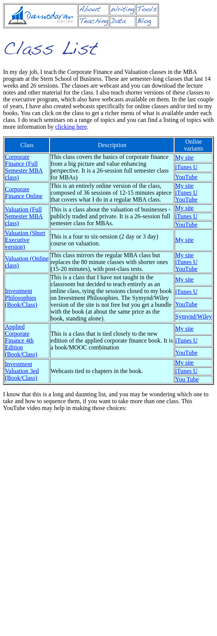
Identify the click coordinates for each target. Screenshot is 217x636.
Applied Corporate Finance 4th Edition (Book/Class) (21, 340)
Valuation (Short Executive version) (25, 240)
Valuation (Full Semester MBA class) (24, 216)
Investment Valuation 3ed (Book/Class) (22, 371)
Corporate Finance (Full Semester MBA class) (24, 167)
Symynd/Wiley (193, 316)
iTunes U (186, 167)
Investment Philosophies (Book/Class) (21, 298)
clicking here (71, 126)
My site (184, 157)
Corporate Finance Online (23, 192)
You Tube (187, 379)
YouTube (186, 177)
